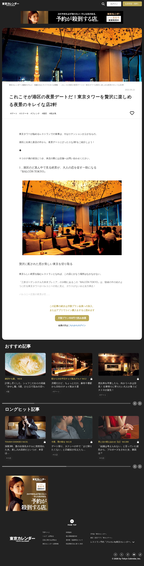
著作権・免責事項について (74, 540)
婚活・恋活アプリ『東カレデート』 (101, 537)
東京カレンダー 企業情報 (50, 544)
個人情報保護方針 (71, 536)
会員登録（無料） (132, 4)
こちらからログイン (77, 325)
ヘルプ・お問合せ (48, 536)
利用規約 (69, 532)
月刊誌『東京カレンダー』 (98, 534)
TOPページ (46, 532)
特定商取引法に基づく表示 (74, 544)
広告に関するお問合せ (50, 540)
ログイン (114, 4)
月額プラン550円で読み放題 (72, 318)
